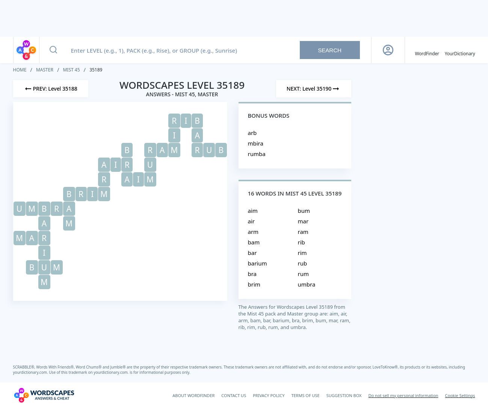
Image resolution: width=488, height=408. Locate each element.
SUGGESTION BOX (344, 395)
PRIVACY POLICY (268, 395)
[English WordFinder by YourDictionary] (427, 50)
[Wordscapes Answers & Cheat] (44, 395)
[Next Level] (313, 88)
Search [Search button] (329, 50)
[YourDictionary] (460, 50)
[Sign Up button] (388, 50)
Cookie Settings (460, 395)
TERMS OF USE (305, 395)
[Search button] (53, 50)
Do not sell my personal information (403, 395)
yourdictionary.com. (31, 372)
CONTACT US (233, 395)
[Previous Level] (50, 88)
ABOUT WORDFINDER (193, 395)
